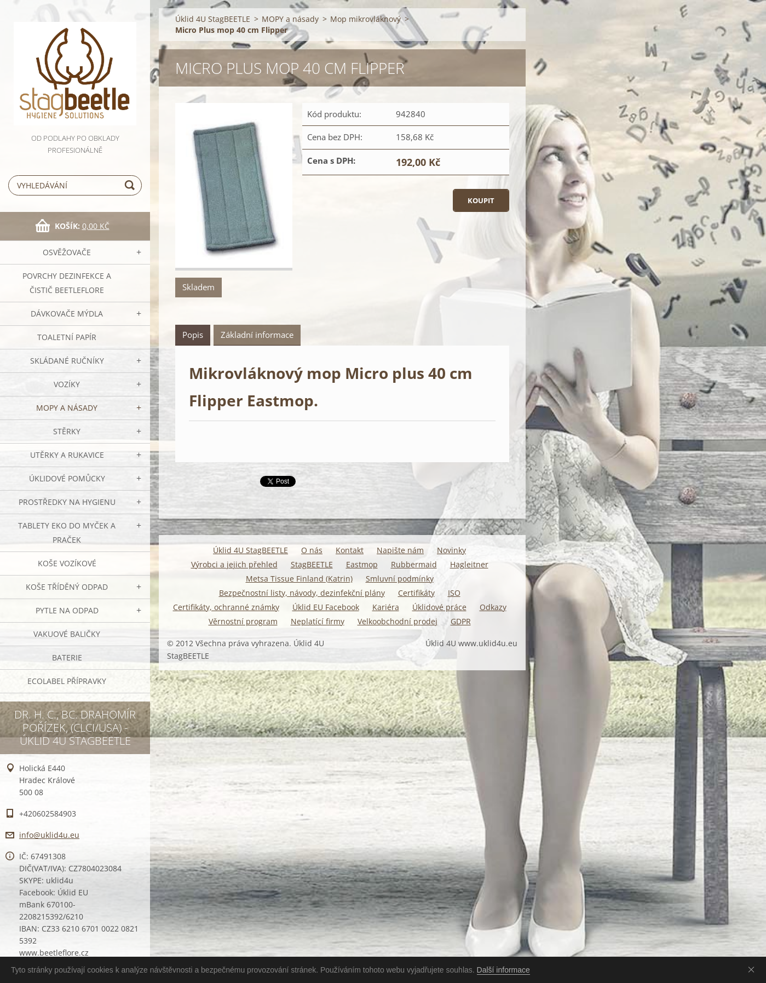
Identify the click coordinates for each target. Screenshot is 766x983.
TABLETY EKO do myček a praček (67, 532)
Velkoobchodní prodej (397, 621)
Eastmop (362, 564)
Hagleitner (469, 564)
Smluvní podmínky (400, 578)
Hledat (131, 185)
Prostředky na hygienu (67, 502)
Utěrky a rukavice (67, 455)
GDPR (461, 621)
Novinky (451, 550)
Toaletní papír (66, 337)
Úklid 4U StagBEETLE (212, 19)
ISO (454, 593)
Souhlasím (753, 969)
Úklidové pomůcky (67, 478)
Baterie (67, 657)
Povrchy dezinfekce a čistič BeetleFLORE (66, 283)
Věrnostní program (243, 621)
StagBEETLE (312, 564)
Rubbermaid (414, 564)
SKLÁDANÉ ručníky (67, 360)
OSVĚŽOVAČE (67, 252)
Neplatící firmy (317, 621)
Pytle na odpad (67, 610)
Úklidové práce (439, 607)
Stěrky (66, 431)
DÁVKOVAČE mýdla (67, 313)
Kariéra (385, 607)
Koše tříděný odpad (67, 587)
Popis (192, 334)
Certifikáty (416, 593)
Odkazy (493, 607)
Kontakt (350, 550)
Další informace (503, 969)
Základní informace (257, 334)
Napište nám (400, 550)
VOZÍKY (67, 384)
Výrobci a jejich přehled (234, 564)
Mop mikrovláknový (365, 19)
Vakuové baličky (66, 634)
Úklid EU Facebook (325, 607)
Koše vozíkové (67, 563)
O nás (311, 550)
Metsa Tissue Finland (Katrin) (299, 578)
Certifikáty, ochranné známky (226, 607)
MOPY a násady (66, 408)
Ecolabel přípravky (66, 681)
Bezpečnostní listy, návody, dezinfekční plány (302, 593)
